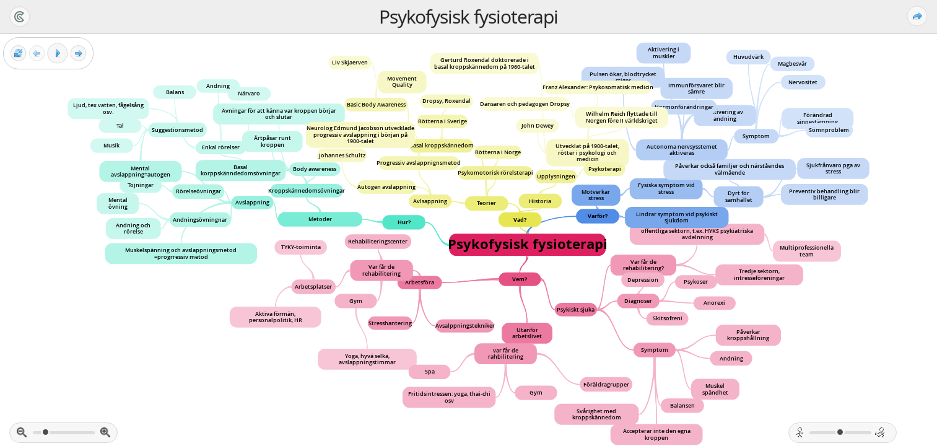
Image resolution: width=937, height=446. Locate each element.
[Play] (57, 53)
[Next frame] (78, 53)
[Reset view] (18, 53)
